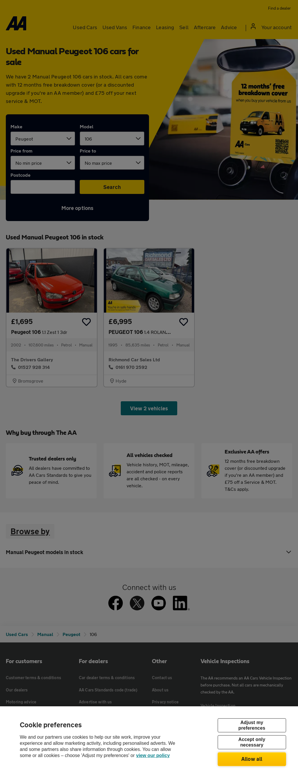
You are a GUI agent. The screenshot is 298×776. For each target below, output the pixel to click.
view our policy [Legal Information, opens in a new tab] (153, 755)
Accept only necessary (251, 742)
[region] (149, 741)
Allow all (251, 759)
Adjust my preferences (251, 725)
